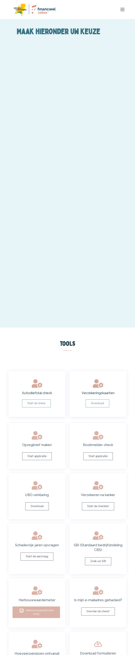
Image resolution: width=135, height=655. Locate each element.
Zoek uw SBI (98, 565)
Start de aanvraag (37, 561)
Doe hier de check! (98, 616)
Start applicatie (36, 460)
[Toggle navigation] (122, 9)
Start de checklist (98, 510)
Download (37, 510)
